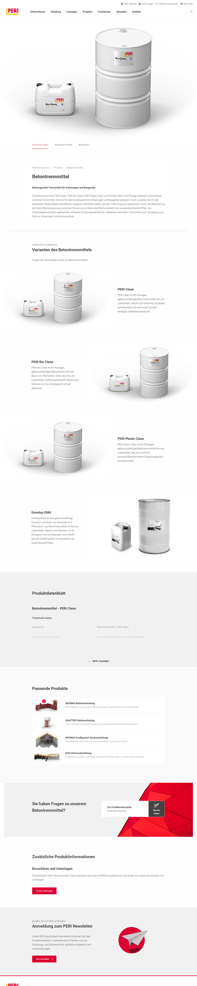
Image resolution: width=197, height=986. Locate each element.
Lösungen (71, 11)
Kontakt (136, 11)
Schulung (56, 11)
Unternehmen (37, 11)
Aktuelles (121, 11)
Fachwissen (104, 11)
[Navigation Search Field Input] (176, 12)
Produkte (58, 167)
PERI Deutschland (41, 167)
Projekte (87, 11)
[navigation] (132, 810)
